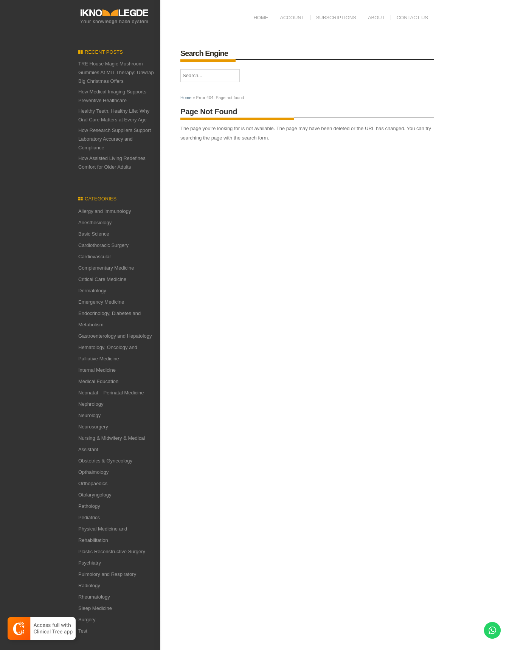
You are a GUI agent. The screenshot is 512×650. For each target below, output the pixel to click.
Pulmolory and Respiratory (107, 574)
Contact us (412, 17)
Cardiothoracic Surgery (103, 245)
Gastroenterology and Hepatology (115, 336)
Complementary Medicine (106, 268)
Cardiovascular (94, 256)
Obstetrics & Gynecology (105, 461)
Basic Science (93, 234)
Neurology (89, 415)
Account (292, 17)
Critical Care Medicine (102, 279)
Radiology (89, 585)
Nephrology (91, 404)
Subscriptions (336, 17)
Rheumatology (94, 597)
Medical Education (98, 381)
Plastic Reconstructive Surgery (111, 551)
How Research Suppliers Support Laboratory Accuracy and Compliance (114, 138)
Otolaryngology (94, 495)
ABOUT (376, 17)
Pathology (89, 506)
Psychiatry (89, 563)
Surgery (87, 619)
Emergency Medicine (101, 302)
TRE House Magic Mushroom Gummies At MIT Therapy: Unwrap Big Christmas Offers (116, 72)
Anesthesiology (95, 222)
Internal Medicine (97, 370)
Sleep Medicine (95, 608)
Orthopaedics (92, 483)
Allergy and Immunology (104, 211)
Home (260, 17)
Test (82, 631)
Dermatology (92, 290)
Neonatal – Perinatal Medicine (111, 393)
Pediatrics (89, 517)
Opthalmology (93, 472)
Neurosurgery (93, 427)
